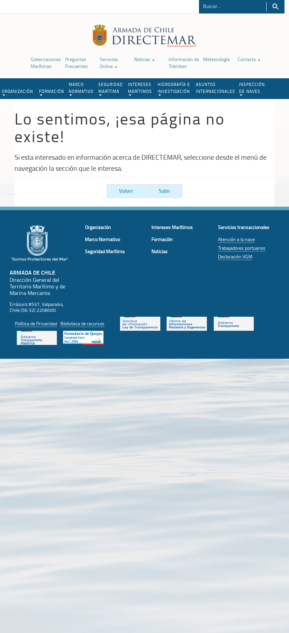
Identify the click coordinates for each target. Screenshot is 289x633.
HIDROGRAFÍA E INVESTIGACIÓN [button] (174, 88)
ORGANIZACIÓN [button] (17, 92)
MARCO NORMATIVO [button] (81, 88)
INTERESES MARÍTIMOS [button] (140, 88)
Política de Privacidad (36, 323)
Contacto (249, 59)
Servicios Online (109, 62)
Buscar (275, 6)
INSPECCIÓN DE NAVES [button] (252, 88)
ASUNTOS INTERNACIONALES (215, 87)
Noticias (144, 59)
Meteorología (216, 59)
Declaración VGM (235, 256)
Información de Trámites (184, 62)
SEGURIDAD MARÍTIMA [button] (110, 88)
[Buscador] (229, 6)
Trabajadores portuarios (242, 248)
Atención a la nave (236, 239)
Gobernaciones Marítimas (46, 62)
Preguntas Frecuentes (76, 62)
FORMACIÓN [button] (51, 92)
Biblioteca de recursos (82, 323)
